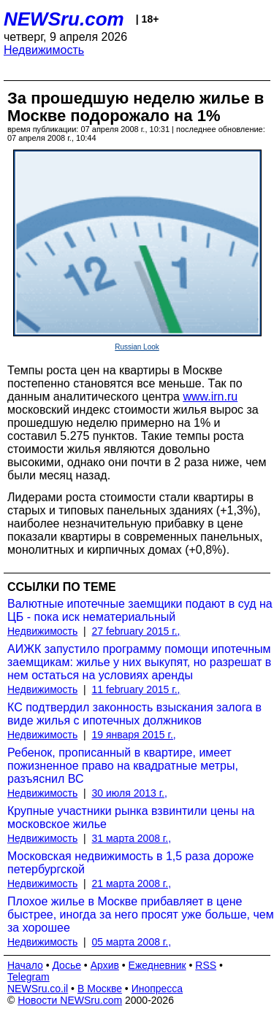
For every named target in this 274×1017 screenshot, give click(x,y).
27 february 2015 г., (136, 631)
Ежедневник (157, 965)
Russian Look (137, 347)
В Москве (99, 988)
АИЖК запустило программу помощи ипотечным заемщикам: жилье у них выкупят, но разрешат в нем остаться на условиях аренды (139, 662)
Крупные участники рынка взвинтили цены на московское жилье (130, 817)
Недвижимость (44, 50)
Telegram (28, 977)
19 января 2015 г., (134, 734)
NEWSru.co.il (37, 988)
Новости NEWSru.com (70, 1000)
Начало (25, 965)
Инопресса (157, 988)
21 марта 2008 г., (132, 883)
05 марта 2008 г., (132, 942)
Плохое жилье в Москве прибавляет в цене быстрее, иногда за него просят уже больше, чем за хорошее (140, 914)
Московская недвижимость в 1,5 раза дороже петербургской (130, 862)
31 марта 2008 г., (132, 838)
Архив (105, 965)
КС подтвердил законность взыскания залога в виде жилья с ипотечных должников (134, 714)
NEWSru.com (64, 19)
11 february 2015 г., (136, 689)
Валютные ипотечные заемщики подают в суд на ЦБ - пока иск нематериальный (140, 610)
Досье (66, 965)
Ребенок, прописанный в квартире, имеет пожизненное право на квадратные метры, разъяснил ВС (122, 765)
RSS (205, 965)
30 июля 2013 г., (129, 793)
